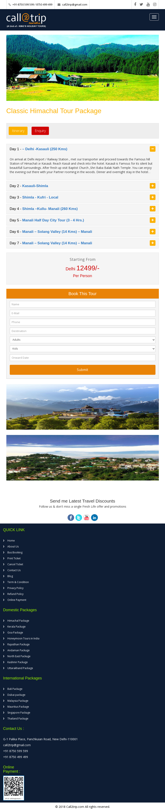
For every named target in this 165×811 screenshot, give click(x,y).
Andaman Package (18, 650)
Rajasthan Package (18, 644)
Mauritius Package (18, 706)
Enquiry (40, 130)
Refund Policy (15, 594)
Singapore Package (18, 712)
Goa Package (15, 632)
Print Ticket (14, 558)
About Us (13, 546)
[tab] (83, 149)
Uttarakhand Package (20, 668)
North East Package (19, 656)
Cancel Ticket (15, 564)
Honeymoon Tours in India (23, 638)
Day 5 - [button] (82, 220)
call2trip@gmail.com (74, 4)
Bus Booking (14, 552)
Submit (82, 369)
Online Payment (16, 600)
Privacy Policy (15, 588)
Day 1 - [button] (82, 149)
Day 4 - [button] (82, 208)
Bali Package (14, 689)
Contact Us (14, 570)
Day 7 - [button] (82, 243)
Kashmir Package (17, 662)
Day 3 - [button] (82, 197)
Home (11, 540)
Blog (10, 576)
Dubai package (16, 695)
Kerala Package (16, 626)
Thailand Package (17, 718)
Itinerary (18, 130)
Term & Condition (18, 582)
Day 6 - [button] (82, 231)
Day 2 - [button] (82, 186)
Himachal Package (18, 620)
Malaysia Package (17, 701)
